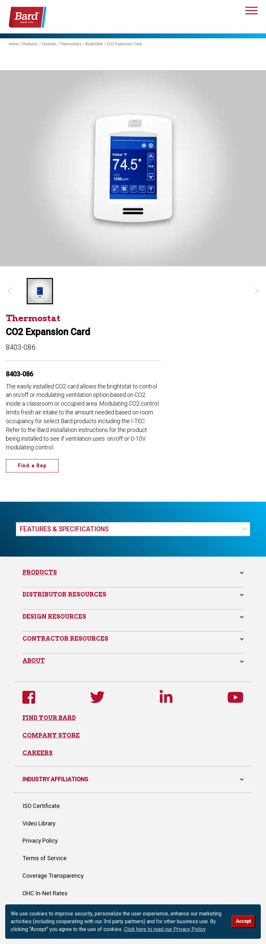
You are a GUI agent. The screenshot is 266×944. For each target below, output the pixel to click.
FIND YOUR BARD (49, 717)
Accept (243, 921)
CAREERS (37, 752)
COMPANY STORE (51, 735)
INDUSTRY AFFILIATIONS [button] (133, 779)
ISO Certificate (41, 805)
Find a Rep (32, 465)
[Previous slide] (9, 291)
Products (29, 44)
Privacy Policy (40, 840)
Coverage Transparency (53, 875)
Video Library (38, 823)
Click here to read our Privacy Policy (165, 929)
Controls (49, 44)
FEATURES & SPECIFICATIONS (64, 529)
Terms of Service (44, 858)
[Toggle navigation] (252, 11)
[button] (40, 291)
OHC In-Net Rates (45, 893)
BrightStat (94, 44)
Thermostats (70, 44)
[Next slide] (256, 291)
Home (14, 44)
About (33, 660)
